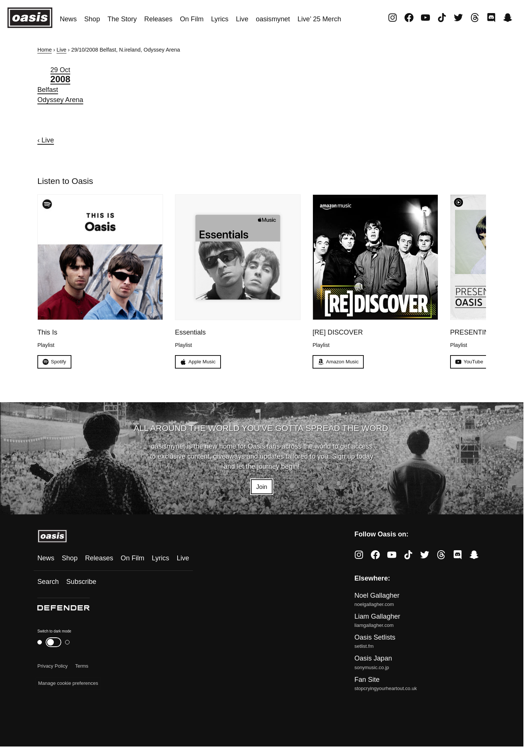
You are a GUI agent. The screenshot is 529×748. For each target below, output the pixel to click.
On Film (191, 19)
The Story (121, 19)
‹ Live (45, 140)
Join (261, 487)
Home (44, 50)
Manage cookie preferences (68, 685)
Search (48, 583)
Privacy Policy (52, 668)
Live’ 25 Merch (319, 19)
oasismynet (273, 19)
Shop (92, 19)
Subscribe (81, 583)
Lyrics (219, 19)
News (68, 19)
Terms (81, 668)
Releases (158, 19)
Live (242, 19)
